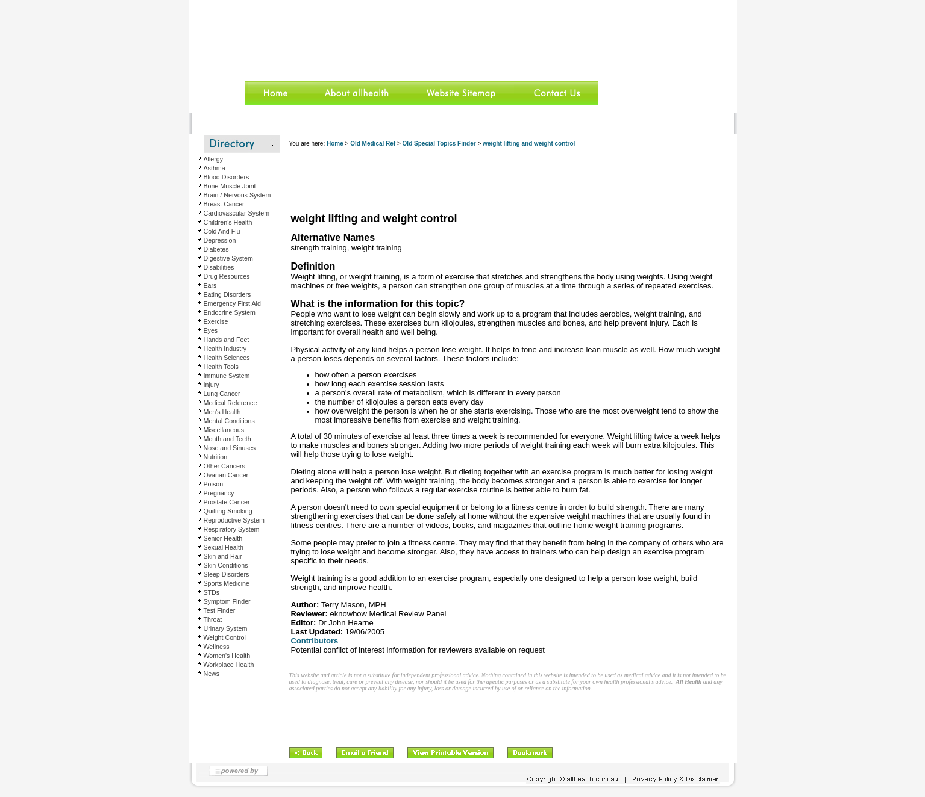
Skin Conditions (226, 565)
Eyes (211, 330)
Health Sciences (227, 357)
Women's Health (227, 655)
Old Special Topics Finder (439, 143)
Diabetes (216, 249)
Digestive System (228, 258)
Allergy (214, 159)
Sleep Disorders (226, 574)
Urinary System (226, 628)
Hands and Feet (226, 339)
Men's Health (222, 411)
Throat (213, 619)
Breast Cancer (224, 204)
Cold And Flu (222, 231)
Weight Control (225, 637)
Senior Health (223, 538)
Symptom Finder (227, 601)
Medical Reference (230, 402)
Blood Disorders (226, 177)
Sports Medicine (226, 583)
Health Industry (225, 348)
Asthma (214, 168)
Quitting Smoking (228, 511)
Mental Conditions (229, 420)
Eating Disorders (227, 294)
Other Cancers (224, 466)
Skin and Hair (223, 556)
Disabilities (219, 267)
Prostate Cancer (227, 502)
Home (335, 143)
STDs (212, 592)
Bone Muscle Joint (230, 186)
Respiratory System (232, 529)
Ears (210, 285)
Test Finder (220, 610)
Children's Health (228, 222)
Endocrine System (230, 312)
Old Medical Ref (372, 143)
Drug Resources (227, 276)
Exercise (216, 321)
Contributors (315, 640)
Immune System (227, 375)
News (212, 673)
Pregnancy (219, 493)
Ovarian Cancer (226, 475)
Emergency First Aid (232, 303)
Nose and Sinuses (230, 447)
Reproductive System (234, 520)
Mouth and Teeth (227, 438)
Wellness (217, 646)
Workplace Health (229, 664)
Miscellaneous (224, 429)
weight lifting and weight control (529, 143)
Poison (214, 484)
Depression (220, 240)
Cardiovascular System (237, 213)
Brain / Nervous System (237, 195)
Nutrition (216, 457)
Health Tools (221, 366)
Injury (211, 384)
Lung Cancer (222, 393)
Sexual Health (223, 547)
